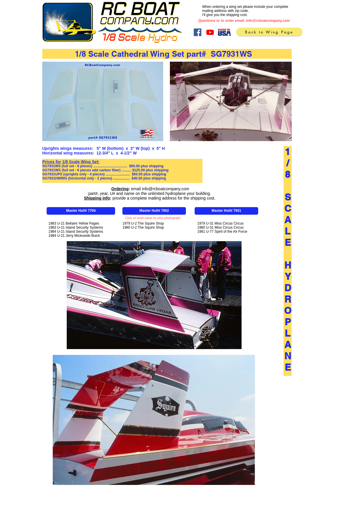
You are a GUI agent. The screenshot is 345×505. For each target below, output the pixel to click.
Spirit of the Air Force (230, 232)
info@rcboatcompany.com (268, 21)
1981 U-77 (205, 232)
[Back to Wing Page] (269, 32)
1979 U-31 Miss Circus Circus (220, 223)
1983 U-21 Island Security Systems (75, 227)
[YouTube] (210, 32)
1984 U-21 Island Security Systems (75, 232)
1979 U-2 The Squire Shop (143, 223)
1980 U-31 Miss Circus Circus (220, 227)
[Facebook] (197, 32)
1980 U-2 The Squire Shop (143, 227)
